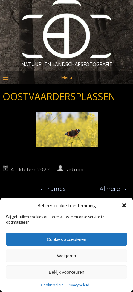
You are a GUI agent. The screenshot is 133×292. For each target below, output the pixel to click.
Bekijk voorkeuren (66, 272)
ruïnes (53, 189)
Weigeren (66, 255)
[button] (124, 205)
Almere (113, 189)
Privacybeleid (78, 285)
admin (75, 169)
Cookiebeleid (52, 285)
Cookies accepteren (66, 239)
